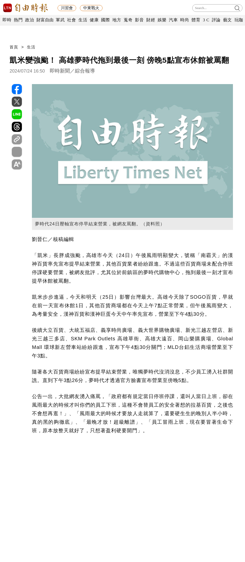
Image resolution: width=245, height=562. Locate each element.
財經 (150, 20)
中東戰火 (91, 8)
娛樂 (162, 20)
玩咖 (238, 20)
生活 (82, 20)
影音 (139, 20)
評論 (216, 20)
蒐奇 (128, 20)
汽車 (173, 20)
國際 (105, 20)
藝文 (227, 20)
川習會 (67, 8)
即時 (7, 20)
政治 (29, 20)
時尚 (184, 20)
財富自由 (44, 20)
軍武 (60, 20)
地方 (116, 20)
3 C (206, 20)
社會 (71, 20)
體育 (195, 20)
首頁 (14, 47)
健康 (94, 20)
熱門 (18, 20)
